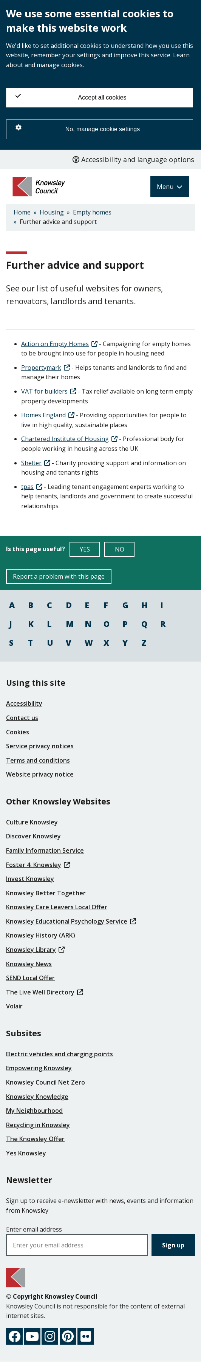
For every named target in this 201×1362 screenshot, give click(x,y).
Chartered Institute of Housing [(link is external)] (69, 439)
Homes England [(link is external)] (47, 415)
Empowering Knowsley (39, 1068)
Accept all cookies (71, 97)
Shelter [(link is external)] (35, 463)
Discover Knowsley (33, 836)
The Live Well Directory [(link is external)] (44, 992)
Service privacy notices (40, 746)
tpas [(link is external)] (31, 487)
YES (90, 551)
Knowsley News (29, 964)
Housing (52, 212)
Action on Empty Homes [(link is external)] (59, 344)
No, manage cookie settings (77, 128)
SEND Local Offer (30, 978)
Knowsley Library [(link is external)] (35, 949)
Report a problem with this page (59, 576)
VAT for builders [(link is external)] (48, 391)
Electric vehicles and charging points (59, 1054)
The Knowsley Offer (35, 1139)
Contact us (22, 718)
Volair (14, 1006)
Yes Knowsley (26, 1153)
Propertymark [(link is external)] (45, 367)
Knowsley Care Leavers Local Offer (56, 907)
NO (125, 551)
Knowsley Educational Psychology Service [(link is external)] (71, 921)
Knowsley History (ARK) (40, 935)
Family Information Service (45, 850)
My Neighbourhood (34, 1110)
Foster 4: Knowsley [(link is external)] (38, 865)
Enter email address (34, 1229)
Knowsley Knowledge (37, 1096)
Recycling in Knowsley (38, 1125)
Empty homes (92, 212)
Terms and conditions (38, 760)
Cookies (17, 732)
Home (22, 212)
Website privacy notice (40, 774)
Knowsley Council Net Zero (45, 1082)
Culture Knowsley (32, 822)
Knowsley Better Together (46, 893)
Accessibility (24, 703)
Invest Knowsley (30, 879)
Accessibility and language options (133, 159)
